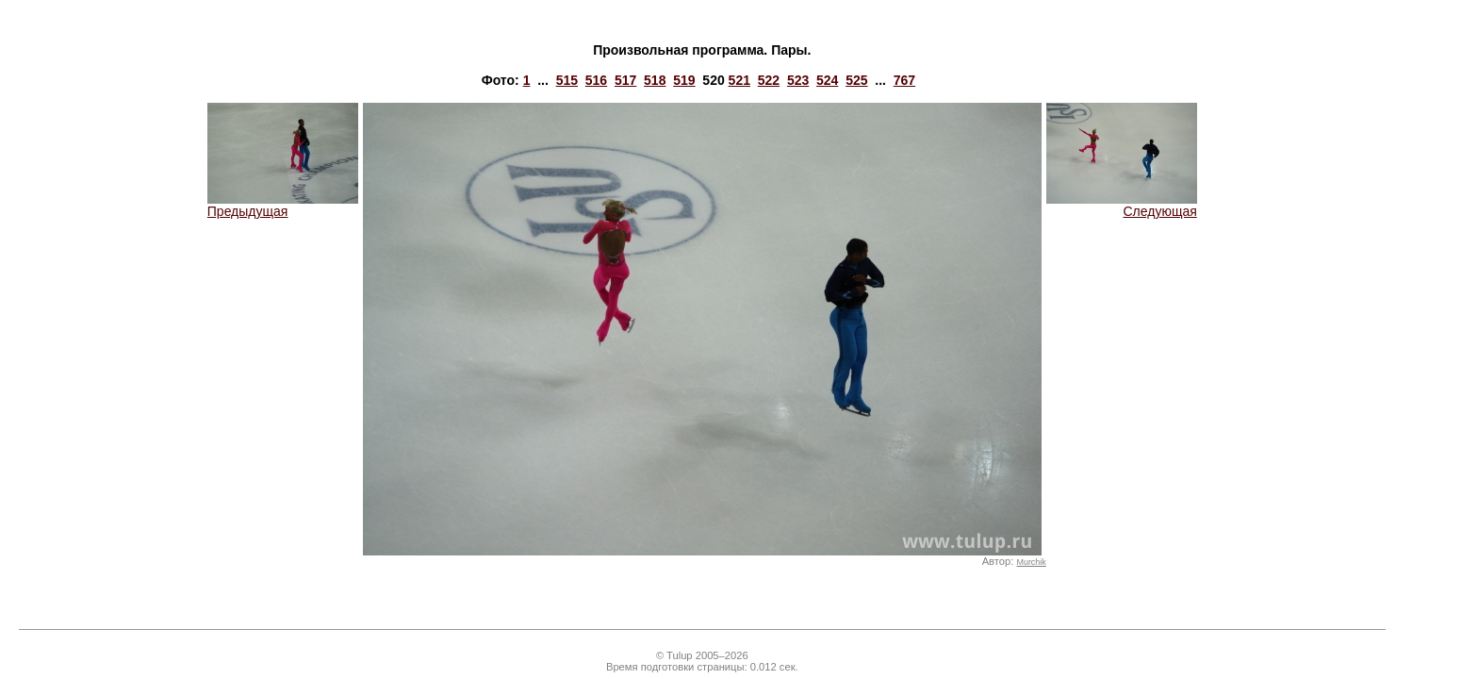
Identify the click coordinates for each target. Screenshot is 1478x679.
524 (827, 80)
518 (654, 80)
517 (625, 80)
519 (684, 80)
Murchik (1030, 562)
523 (798, 80)
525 (856, 80)
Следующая (1121, 205)
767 (904, 80)
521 (739, 80)
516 (596, 80)
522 (769, 80)
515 (567, 80)
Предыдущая (282, 205)
